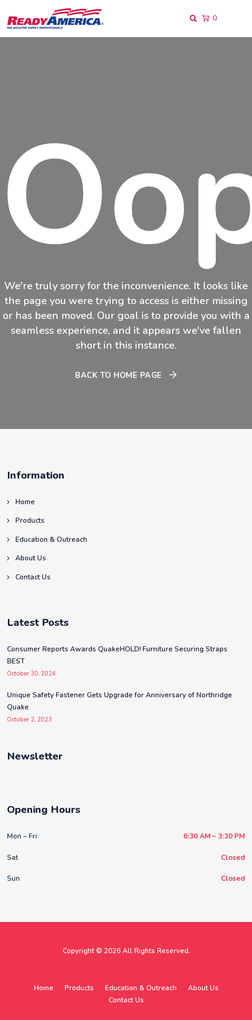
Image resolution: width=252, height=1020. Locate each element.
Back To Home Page (118, 375)
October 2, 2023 (29, 720)
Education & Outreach (51, 539)
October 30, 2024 (31, 674)
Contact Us (33, 577)
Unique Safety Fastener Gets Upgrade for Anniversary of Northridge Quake (119, 701)
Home (25, 502)
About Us (30, 558)
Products (30, 520)
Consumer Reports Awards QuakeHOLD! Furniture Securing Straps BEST (117, 655)
